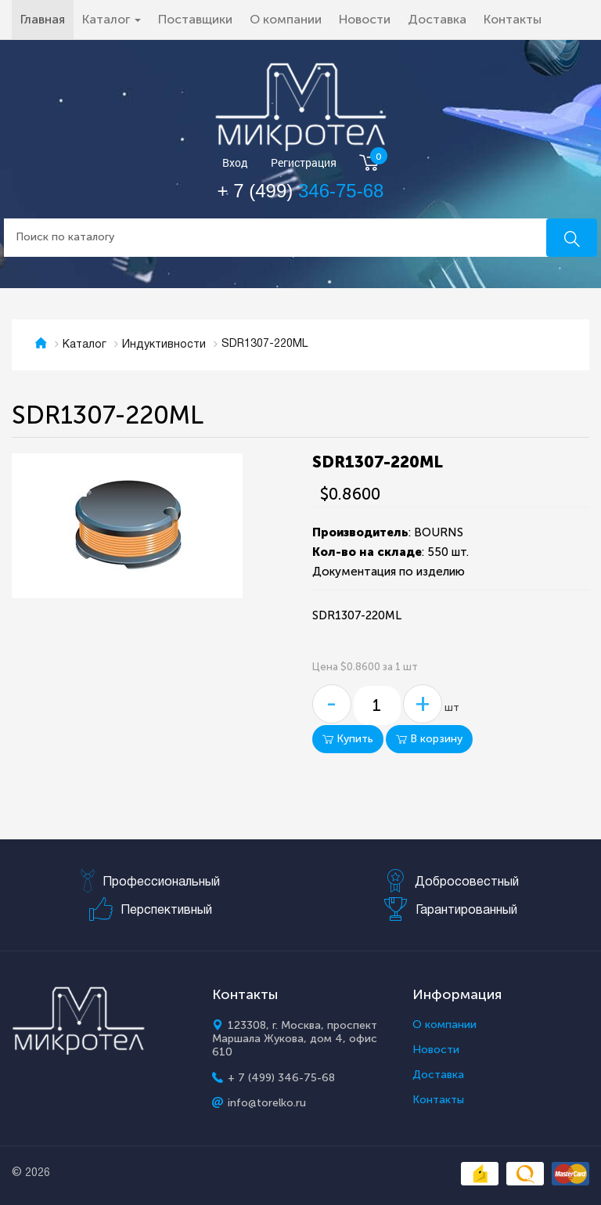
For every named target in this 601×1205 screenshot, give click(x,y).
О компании (286, 19)
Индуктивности (164, 345)
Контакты (513, 19)
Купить (347, 738)
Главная (47, 19)
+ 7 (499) (301, 190)
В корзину (429, 738)
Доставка (437, 19)
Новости (364, 19)
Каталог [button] (111, 19)
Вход (235, 163)
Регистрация (303, 163)
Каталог (84, 345)
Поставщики (195, 19)
